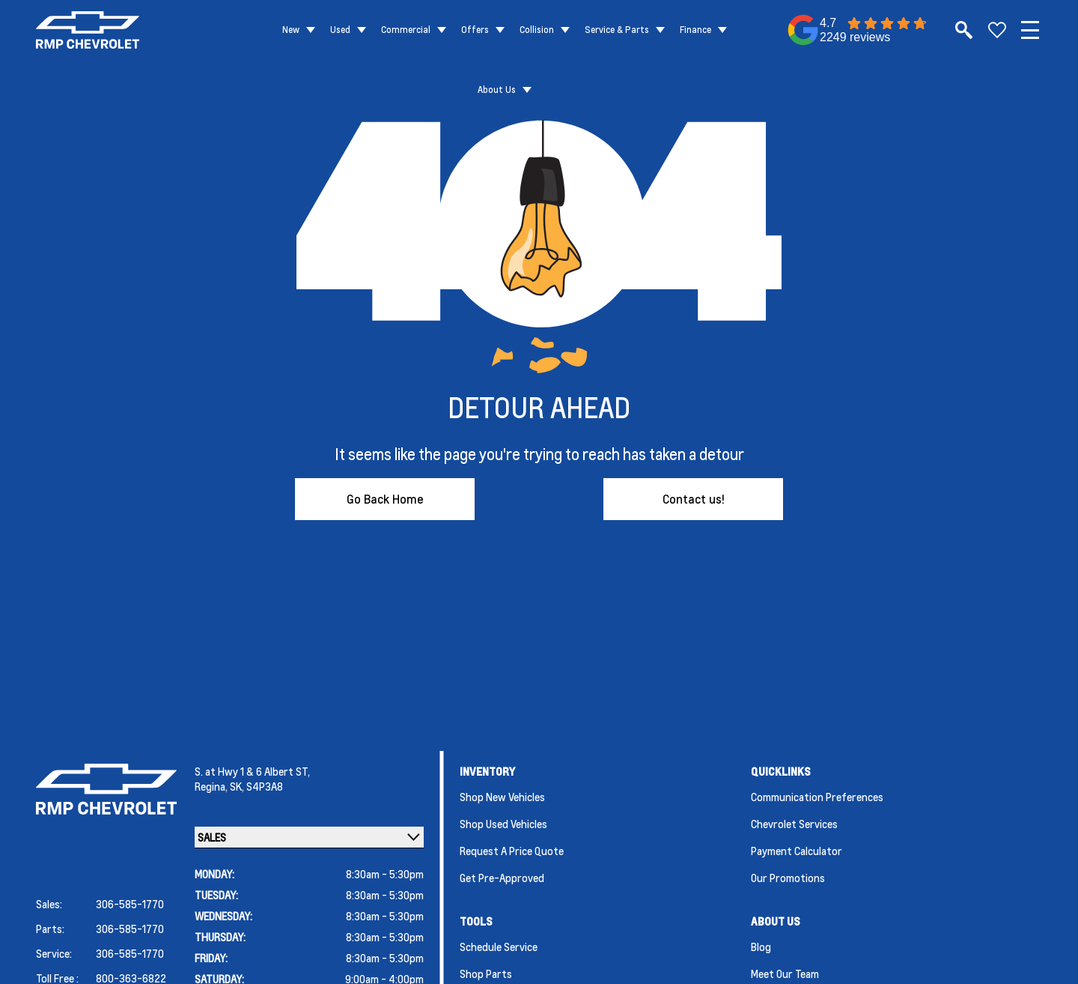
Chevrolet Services (794, 823)
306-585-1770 (130, 904)
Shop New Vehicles (502, 796)
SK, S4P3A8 (256, 786)
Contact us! (694, 499)
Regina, (212, 786)
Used (340, 29)
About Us (497, 89)
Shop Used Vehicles (503, 823)
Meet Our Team (785, 973)
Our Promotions (788, 877)
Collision (537, 29)
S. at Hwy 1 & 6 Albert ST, (252, 771)
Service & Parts (617, 29)
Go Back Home (385, 499)
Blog (761, 946)
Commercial (405, 29)
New (290, 29)
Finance (695, 29)
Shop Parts (486, 973)
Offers (475, 29)
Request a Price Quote (512, 850)
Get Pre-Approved (502, 877)
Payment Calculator (796, 850)
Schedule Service (499, 946)
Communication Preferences (817, 796)
